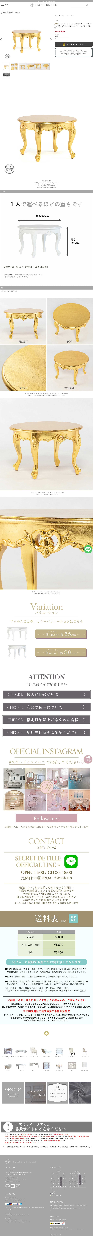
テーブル (62, 15)
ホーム (56, 15)
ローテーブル (70, 15)
